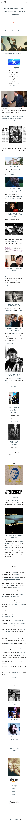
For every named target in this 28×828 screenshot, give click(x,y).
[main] (14, 11)
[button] (2, 2)
